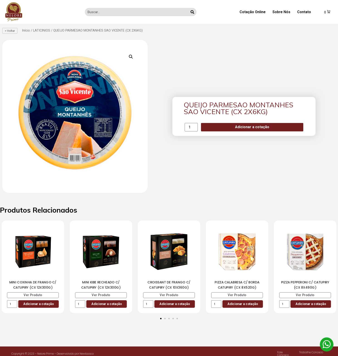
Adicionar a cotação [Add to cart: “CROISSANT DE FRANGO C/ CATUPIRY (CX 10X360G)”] (174, 304)
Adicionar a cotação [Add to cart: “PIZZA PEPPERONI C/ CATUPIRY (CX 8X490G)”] (310, 304)
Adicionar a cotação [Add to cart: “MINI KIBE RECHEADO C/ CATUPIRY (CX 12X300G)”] (106, 304)
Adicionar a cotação (252, 127)
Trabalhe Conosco (311, 352)
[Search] (192, 12)
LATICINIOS (41, 30)
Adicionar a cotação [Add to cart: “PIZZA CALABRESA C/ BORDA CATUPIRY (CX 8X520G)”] (242, 304)
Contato (304, 12)
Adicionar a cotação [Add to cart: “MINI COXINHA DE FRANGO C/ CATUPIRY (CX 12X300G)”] (38, 304)
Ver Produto (33, 295)
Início (26, 30)
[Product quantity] (191, 127)
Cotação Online (252, 12)
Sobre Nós (281, 12)
